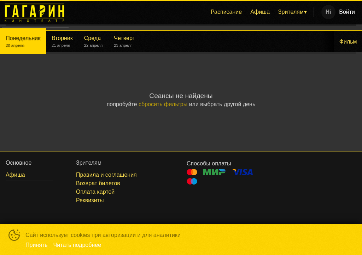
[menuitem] (226, 12)
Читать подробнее (77, 245)
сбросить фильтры (163, 104)
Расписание (226, 12)
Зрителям (291, 12)
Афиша (260, 12)
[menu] (192, 12)
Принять (36, 245)
